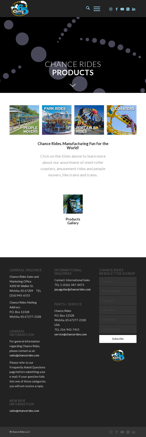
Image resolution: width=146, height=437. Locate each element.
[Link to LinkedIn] (133, 8)
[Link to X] (128, 8)
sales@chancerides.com (24, 355)
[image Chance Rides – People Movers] (26, 121)
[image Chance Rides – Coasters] (123, 121)
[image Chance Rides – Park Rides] (58, 121)
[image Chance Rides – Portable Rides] (90, 121)
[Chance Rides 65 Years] (20, 8)
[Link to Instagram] (111, 8)
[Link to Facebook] (116, 8)
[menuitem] (86, 8)
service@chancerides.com (70, 334)
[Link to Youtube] (122, 8)
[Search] (86, 8)
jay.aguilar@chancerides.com (72, 289)
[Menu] (95, 8)
